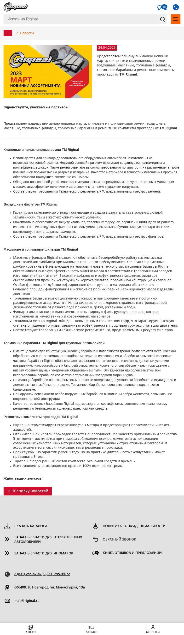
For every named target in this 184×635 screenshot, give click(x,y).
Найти (162, 19)
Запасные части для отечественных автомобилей (48, 540)
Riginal (16, 7)
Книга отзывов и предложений (132, 553)
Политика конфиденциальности (134, 526)
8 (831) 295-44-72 (56, 574)
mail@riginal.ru (27, 601)
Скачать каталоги (30, 526)
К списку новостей (30, 491)
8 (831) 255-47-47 (28, 574)
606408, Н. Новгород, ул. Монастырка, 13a (49, 587)
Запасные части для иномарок (43, 553)
